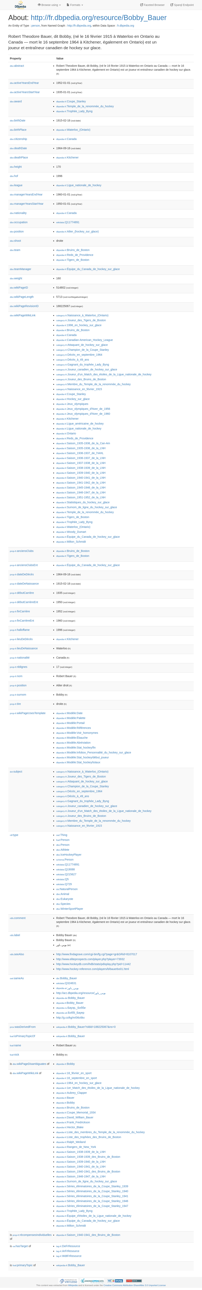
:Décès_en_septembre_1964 (79, 354)
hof (14, 176)
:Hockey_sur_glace (73, 399)
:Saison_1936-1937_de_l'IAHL (80, 453)
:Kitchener (67, 157)
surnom (18, 694)
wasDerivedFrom (23, 1026)
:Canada (66, 139)
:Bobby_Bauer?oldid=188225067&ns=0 (86, 1026)
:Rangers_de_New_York (76, 1146)
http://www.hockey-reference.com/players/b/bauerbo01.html (92, 969)
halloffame (20, 629)
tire (15, 703)
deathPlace (19, 157)
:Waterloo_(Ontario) (73, 129)
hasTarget (20, 1246)
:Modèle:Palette (70, 718)
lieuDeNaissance (24, 648)
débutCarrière (22, 592)
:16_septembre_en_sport (76, 1078)
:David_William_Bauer (74, 1117)
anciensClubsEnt (24, 565)
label (15, 935)
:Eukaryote (64, 898)
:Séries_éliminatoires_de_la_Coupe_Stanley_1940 (92, 1191)
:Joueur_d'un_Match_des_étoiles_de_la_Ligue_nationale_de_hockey (104, 374)
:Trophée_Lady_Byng (74, 111)
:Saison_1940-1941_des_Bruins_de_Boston (88, 1171)
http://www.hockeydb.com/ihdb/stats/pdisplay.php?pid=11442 (93, 964)
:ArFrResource (67, 1251)
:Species (63, 903)
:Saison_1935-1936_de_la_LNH (81, 448)
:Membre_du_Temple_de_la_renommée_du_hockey (93, 384)
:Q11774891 (67, 222)
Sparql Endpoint (182, 4)
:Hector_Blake (69, 1127)
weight (16, 278)
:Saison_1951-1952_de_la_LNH (81, 497)
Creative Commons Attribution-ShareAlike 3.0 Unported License (134, 1285)
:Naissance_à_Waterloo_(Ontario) (82, 315)
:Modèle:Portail (70, 723)
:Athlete (62, 849)
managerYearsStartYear (26, 203)
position (17, 231)
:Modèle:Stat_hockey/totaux (78, 762)
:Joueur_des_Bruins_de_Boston (81, 379)
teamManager (20, 269)
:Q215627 (66, 874)
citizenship (18, 139)
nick (14, 1054)
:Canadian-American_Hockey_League (84, 339)
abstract (17, 65)
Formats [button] (75, 4)
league (16, 185)
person (35, 25)
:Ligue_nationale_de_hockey (78, 185)
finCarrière (20, 611)
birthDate (17, 120)
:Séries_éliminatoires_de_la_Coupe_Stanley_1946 (92, 1201)
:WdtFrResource (68, 1256)
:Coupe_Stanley (71, 101)
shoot (15, 240)
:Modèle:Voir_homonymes (77, 732)
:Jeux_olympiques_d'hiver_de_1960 (83, 413)
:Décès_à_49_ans (72, 359)
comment (17, 918)
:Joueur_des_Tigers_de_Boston (81, 320)
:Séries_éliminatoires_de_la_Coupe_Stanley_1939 (92, 1186)
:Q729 (64, 884)
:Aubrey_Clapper (71, 1092)
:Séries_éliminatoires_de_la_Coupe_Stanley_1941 (92, 1196)
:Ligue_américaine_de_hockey (80, 423)
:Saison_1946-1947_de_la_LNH (81, 492)
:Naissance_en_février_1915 (79, 389)
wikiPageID (19, 287)
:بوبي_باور (67, 988)
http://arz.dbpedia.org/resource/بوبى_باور (81, 993)
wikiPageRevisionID (24, 306)
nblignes (18, 666)
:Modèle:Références (73, 727)
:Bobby (65, 1063)
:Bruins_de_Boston (73, 250)
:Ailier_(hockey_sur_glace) (77, 231)
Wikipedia (73, 1285)
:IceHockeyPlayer (68, 854)
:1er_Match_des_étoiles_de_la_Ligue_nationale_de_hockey (98, 1087)
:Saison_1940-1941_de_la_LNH (81, 477)
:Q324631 (66, 983)
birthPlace (18, 129)
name (15, 1045)
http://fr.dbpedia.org (79, 25)
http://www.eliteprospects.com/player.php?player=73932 (90, 959)
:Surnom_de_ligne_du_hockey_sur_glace (86, 507)
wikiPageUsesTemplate (28, 713)
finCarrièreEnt (22, 620)
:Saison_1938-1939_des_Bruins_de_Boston (88, 1156)
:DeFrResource (68, 1246)
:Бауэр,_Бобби (71, 1007)
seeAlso (17, 954)
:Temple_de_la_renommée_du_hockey (85, 106)
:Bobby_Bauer (66, 978)
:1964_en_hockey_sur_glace (78, 1083)
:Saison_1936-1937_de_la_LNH (81, 458)
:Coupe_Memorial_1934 (76, 1112)
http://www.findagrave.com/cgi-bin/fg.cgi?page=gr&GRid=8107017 (96, 954)
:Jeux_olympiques (72, 403)
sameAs (17, 978)
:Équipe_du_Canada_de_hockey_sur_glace (88, 269)
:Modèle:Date (69, 713)
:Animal (62, 894)
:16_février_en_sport (74, 1073)
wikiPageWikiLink (23, 315)
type (14, 835)
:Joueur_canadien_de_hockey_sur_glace (86, 369)
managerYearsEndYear (26, 194)
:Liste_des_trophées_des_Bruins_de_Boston (88, 1137)
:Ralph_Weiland (71, 1142)
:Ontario (66, 433)
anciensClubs (22, 550)
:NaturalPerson (67, 889)
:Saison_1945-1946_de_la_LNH (81, 487)
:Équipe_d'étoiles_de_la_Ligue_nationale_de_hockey (93, 1215)
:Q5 (62, 879)
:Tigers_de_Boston (72, 259)
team (15, 250)
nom (16, 676)
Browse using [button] (49, 4)
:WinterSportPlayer (69, 908)
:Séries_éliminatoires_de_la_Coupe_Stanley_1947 (92, 1206)
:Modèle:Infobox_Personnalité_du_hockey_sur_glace (93, 752)
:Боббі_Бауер (70, 1012)
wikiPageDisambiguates (29, 1063)
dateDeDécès (22, 574)
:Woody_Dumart (71, 531)
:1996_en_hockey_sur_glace (78, 325)
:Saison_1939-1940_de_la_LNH (81, 472)
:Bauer (65, 1097)
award (16, 101)
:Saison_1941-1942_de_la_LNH (81, 482)
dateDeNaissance (24, 583)
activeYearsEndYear (24, 82)
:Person (62, 839)
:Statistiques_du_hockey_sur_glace (83, 502)
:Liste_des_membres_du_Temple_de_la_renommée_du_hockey (100, 1132)
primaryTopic (23, 1265)
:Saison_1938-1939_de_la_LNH (81, 467)
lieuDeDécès (21, 639)
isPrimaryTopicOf (22, 1036)
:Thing (61, 835)
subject (16, 771)
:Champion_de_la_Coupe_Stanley (82, 349)
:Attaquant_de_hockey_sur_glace (82, 344)
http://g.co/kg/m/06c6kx (70, 1017)
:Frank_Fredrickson (73, 1122)
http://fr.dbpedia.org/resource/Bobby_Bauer (98, 18)
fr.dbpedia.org (125, 25)
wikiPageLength (22, 296)
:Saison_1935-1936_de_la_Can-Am (83, 443)
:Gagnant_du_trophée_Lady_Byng (82, 364)
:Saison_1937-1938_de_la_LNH (81, 463)
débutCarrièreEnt (24, 602)
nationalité (20, 657)
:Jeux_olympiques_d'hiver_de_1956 (83, 408)
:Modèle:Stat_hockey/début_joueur (82, 757)
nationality (18, 213)
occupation (19, 222)
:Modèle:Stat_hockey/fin (76, 747)
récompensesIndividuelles (32, 1234)
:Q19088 (65, 869)
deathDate (18, 148)
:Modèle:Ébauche (72, 737)
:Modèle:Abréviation (73, 742)
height (16, 166)
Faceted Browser (152, 4)
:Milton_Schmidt (71, 541)
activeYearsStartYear (25, 92)
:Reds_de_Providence (74, 254)
